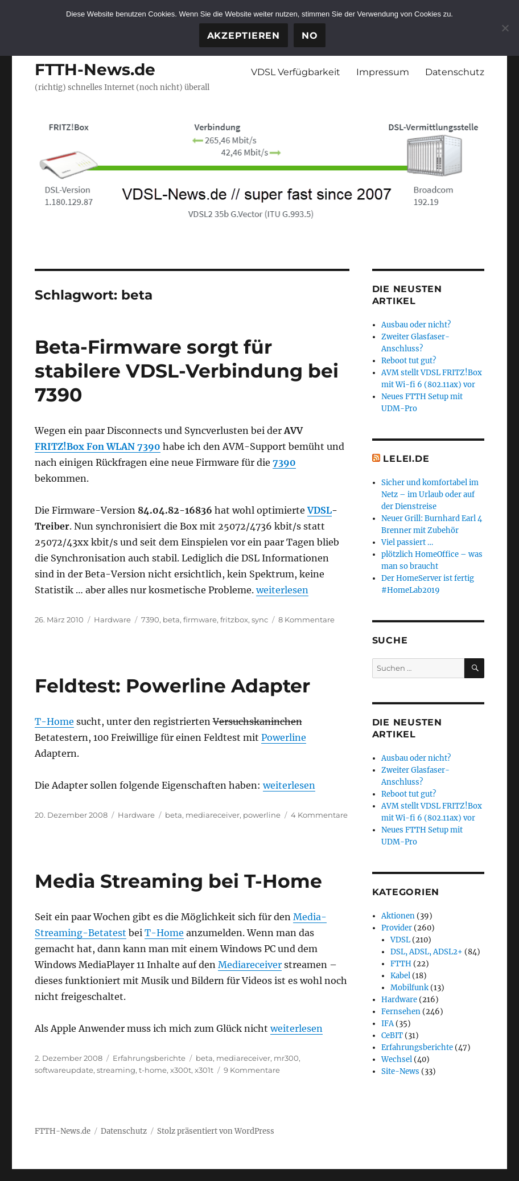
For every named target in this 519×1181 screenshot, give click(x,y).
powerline (262, 814)
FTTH (400, 964)
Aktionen (398, 916)
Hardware (112, 619)
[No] (504, 28)
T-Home (54, 721)
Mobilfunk (409, 988)
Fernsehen (401, 1011)
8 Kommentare (306, 619)
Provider (396, 928)
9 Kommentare (252, 1070)
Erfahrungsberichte (149, 1058)
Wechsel (396, 1059)
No (310, 35)
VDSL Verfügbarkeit (295, 72)
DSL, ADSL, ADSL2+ (426, 952)
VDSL (319, 510)
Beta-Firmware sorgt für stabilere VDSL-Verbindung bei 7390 (187, 370)
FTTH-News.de (95, 69)
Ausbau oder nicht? (416, 325)
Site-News (400, 1071)
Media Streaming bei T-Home (178, 881)
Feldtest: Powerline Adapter (172, 685)
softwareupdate (64, 1070)
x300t (180, 1070)
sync (260, 619)
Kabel (400, 976)
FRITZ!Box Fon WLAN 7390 (97, 446)
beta (171, 619)
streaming (116, 1070)
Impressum (382, 72)
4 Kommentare (319, 814)
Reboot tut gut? (408, 361)
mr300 (286, 1058)
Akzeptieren (243, 35)
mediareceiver (213, 814)
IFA (387, 1023)
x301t (204, 1070)
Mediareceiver (250, 964)
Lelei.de (406, 458)
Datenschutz (454, 72)
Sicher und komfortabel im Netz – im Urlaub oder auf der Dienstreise (430, 494)
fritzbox (234, 619)
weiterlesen (282, 590)
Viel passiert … (407, 542)
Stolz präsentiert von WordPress (215, 1131)
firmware (200, 619)
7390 (284, 462)
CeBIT (392, 1035)
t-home (153, 1070)
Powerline (283, 737)
